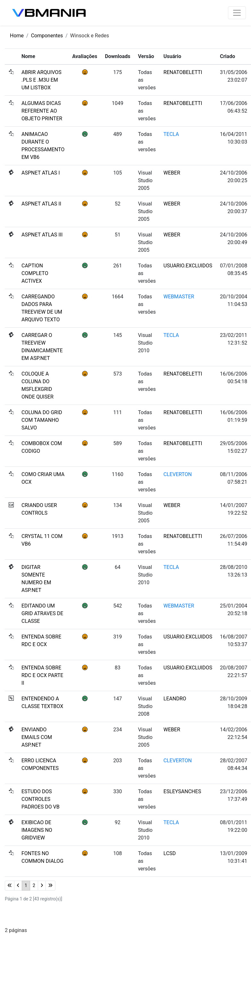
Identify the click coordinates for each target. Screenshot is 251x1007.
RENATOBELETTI (183, 72)
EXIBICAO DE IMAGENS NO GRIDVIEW (36, 830)
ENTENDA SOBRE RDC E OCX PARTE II (42, 675)
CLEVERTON (178, 474)
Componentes (47, 36)
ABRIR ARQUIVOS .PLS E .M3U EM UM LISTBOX (41, 80)
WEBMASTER (179, 297)
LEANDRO (175, 699)
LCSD (170, 853)
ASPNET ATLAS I (40, 173)
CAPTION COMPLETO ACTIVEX (34, 273)
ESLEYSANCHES (182, 791)
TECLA (171, 134)
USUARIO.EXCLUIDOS (188, 266)
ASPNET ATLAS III (42, 235)
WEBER (172, 173)
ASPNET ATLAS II (41, 204)
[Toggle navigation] (237, 12)
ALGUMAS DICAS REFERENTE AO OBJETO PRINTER (41, 111)
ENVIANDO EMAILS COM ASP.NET (36, 737)
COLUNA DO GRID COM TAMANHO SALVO (41, 420)
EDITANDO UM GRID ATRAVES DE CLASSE (42, 613)
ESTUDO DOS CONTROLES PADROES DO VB (40, 799)
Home (17, 36)
